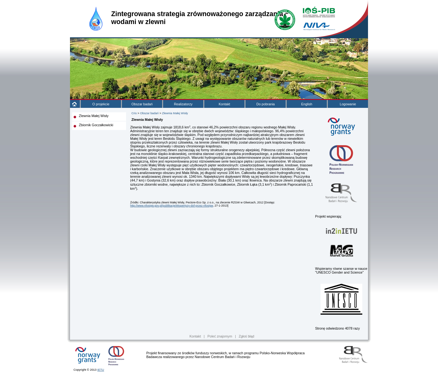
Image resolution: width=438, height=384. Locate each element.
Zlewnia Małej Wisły (94, 116)
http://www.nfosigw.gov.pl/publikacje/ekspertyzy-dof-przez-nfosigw (171, 205)
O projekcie (101, 104)
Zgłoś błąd (246, 336)
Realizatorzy (183, 104)
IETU (100, 369)
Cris (134, 113)
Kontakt (224, 104)
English (306, 104)
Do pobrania (265, 104)
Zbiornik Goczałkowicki (96, 125)
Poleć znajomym (219, 336)
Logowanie (348, 104)
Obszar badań (142, 104)
